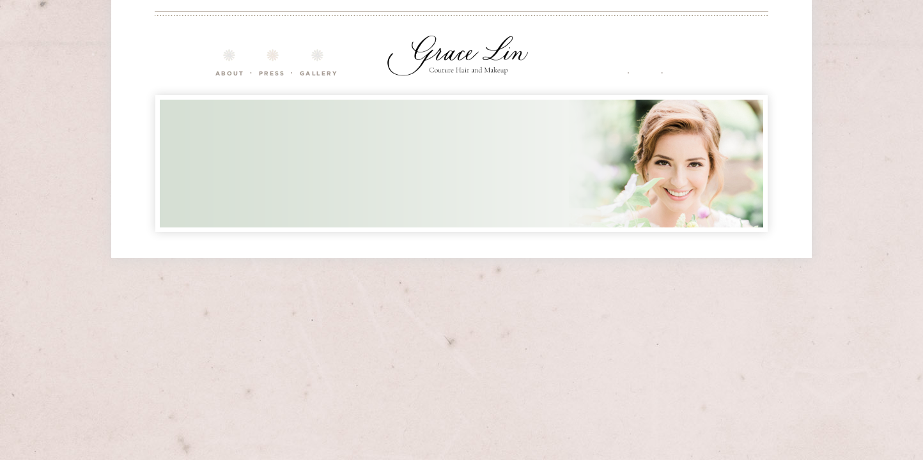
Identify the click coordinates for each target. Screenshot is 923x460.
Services (600, 62)
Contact (688, 62)
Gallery (318, 62)
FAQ (645, 62)
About (229, 62)
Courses (271, 62)
